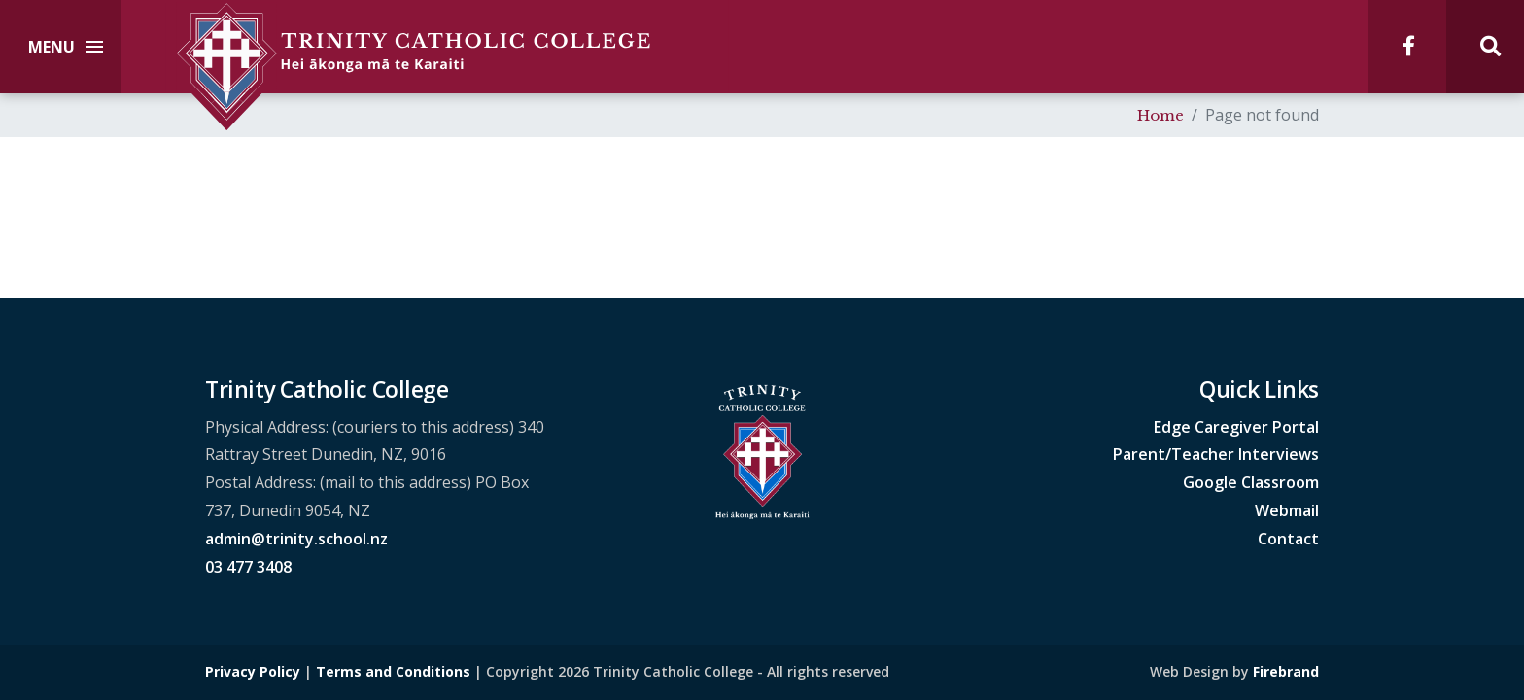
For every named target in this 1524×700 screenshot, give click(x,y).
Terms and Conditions (393, 671)
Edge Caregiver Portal (1236, 427)
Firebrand (1286, 671)
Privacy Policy (252, 671)
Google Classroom (1251, 482)
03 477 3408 (248, 567)
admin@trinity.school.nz (296, 538)
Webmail (1287, 510)
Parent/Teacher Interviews (1216, 454)
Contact (1288, 538)
